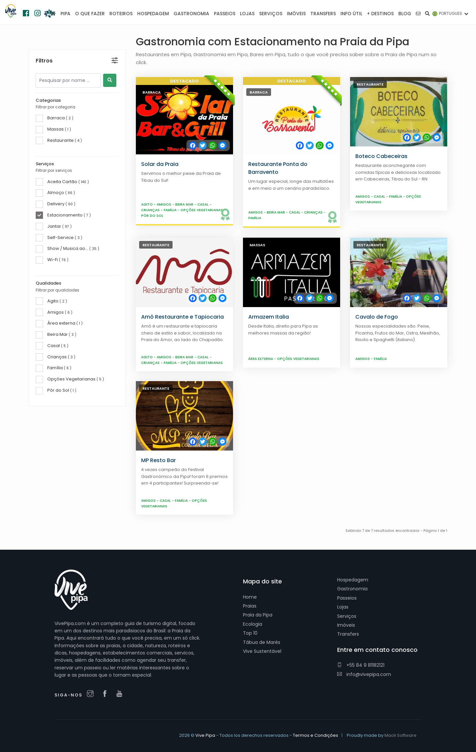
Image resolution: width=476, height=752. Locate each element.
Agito (147, 204)
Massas (257, 245)
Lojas (342, 607)
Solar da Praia (159, 164)
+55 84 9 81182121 (360, 665)
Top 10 (250, 633)
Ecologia (252, 624)
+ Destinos (380, 13)
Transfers (348, 634)
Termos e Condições (315, 735)
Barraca (151, 92)
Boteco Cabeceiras (381, 156)
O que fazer (90, 13)
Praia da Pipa (257, 615)
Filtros (44, 46)
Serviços (346, 616)
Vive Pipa (205, 735)
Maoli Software (400, 735)
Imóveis (346, 625)
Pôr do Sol (152, 215)
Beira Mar (184, 204)
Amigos (164, 204)
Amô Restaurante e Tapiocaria (182, 317)
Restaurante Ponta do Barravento (277, 168)
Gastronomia (352, 588)
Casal (203, 204)
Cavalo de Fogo (376, 317)
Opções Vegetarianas (202, 210)
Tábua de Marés (261, 642)
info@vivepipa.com (364, 674)
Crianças (151, 210)
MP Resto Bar (158, 460)
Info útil (351, 13)
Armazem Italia (268, 317)
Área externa (261, 358)
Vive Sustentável (262, 651)
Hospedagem (352, 579)
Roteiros (121, 13)
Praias (250, 606)
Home (250, 597)
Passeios (347, 598)
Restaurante (370, 84)
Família (171, 210)
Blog (404, 13)
